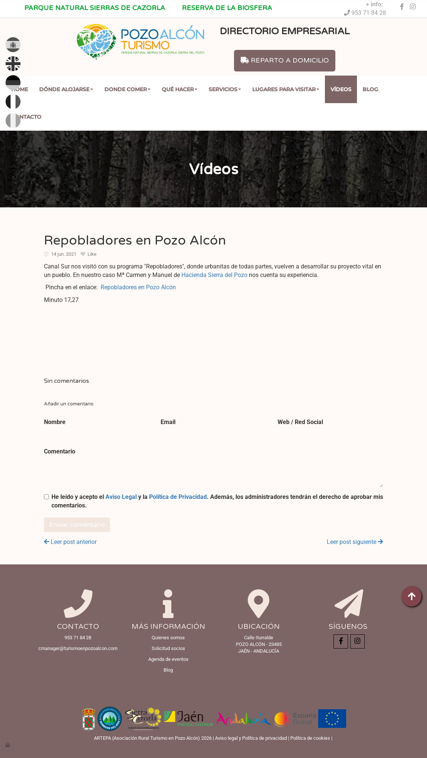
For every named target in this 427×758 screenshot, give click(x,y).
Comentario (59, 451)
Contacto (26, 117)
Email (168, 422)
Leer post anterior (70, 541)
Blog (370, 89)
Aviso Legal (121, 496)
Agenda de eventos (168, 659)
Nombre (55, 422)
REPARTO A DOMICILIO (285, 60)
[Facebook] (402, 7)
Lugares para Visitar (285, 89)
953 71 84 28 (368, 12)
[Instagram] (413, 7)
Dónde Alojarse (66, 89)
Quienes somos (168, 637)
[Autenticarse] (8, 745)
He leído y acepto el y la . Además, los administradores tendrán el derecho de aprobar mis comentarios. (217, 501)
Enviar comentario (77, 525)
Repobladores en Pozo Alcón (138, 287)
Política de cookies (310, 738)
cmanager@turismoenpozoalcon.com (77, 648)
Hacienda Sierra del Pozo (214, 274)
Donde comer (127, 89)
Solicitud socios (168, 648)
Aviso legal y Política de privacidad (251, 738)
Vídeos (340, 89)
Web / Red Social (300, 422)
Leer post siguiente (355, 541)
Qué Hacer (179, 89)
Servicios (225, 89)
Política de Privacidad (178, 496)
